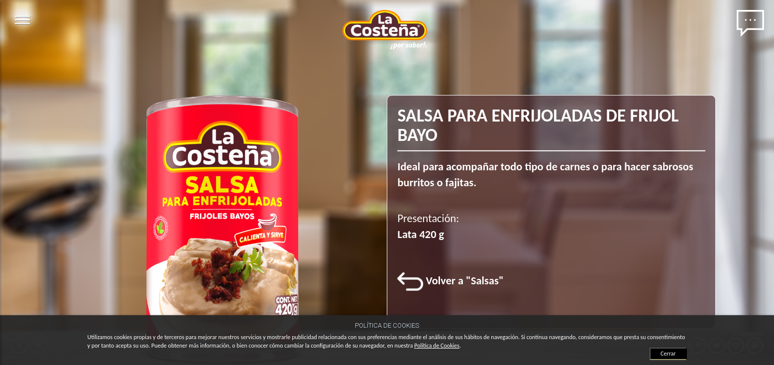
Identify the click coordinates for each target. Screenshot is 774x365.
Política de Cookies (436, 345)
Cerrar (668, 353)
